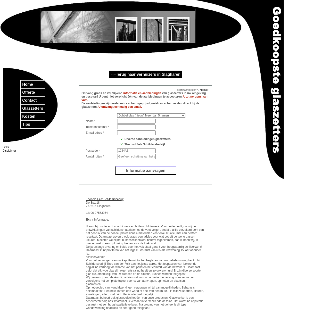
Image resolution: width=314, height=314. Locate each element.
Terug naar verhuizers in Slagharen (148, 74)
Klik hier (203, 90)
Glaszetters (32, 108)
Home (27, 84)
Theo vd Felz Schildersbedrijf (105, 199)
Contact (29, 100)
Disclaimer (9, 150)
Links (5, 147)
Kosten (28, 116)
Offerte (28, 92)
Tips (26, 124)
